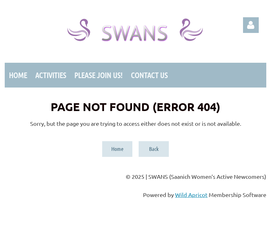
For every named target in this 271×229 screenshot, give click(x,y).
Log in (251, 25)
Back (154, 148)
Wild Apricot (191, 194)
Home (117, 148)
